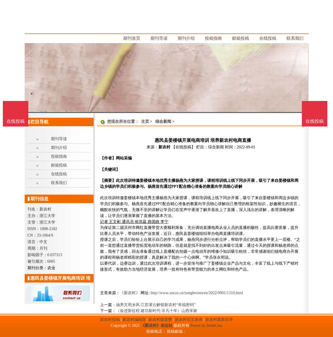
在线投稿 (315, 121)
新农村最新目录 (219, 319)
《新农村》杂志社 (157, 325)
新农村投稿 (110, 319)
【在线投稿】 (183, 147)
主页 (145, 121)
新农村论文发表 (189, 319)
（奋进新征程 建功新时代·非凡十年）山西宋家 (156, 311)
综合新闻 (163, 121)
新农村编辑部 (134, 319)
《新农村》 (130, 293)
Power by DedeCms (206, 325)
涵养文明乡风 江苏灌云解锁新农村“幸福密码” (156, 305)
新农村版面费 (160, 319)
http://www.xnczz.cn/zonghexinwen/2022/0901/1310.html (196, 293)
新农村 (164, 147)
